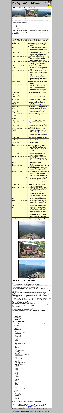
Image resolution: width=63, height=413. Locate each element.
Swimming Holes (35, 404)
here (14, 401)
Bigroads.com (43, 405)
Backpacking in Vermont (17, 319)
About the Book (19, 404)
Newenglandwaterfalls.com (20, 18)
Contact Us (48, 404)
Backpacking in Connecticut (18, 316)
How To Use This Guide (42, 404)
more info (48, 52)
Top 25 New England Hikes (30, 405)
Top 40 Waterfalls (30, 404)
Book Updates (25, 404)
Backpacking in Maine (17, 317)
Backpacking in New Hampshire (18, 318)
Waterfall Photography (21, 405)
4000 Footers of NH (37, 405)
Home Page (14, 404)
